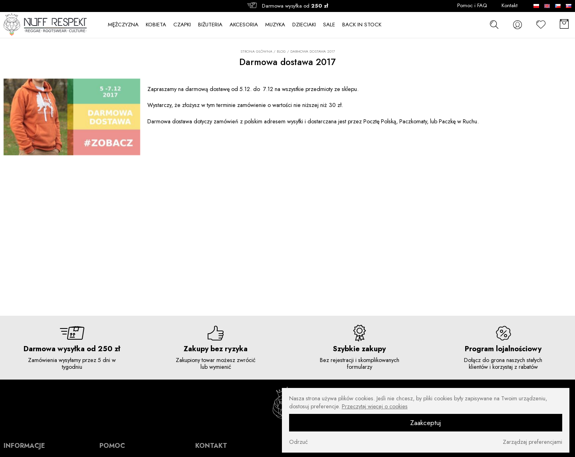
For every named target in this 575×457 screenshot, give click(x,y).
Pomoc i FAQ (472, 5)
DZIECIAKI (304, 24)
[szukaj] (494, 24)
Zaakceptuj (425, 422)
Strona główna (256, 51)
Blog (281, 51)
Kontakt (510, 5)
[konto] (517, 24)
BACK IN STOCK (361, 24)
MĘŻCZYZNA (123, 24)
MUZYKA (275, 24)
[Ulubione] (541, 24)
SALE (329, 24)
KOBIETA (156, 24)
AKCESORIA (244, 24)
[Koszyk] (564, 24)
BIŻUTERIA (210, 24)
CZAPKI (182, 24)
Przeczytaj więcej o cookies (375, 406)
